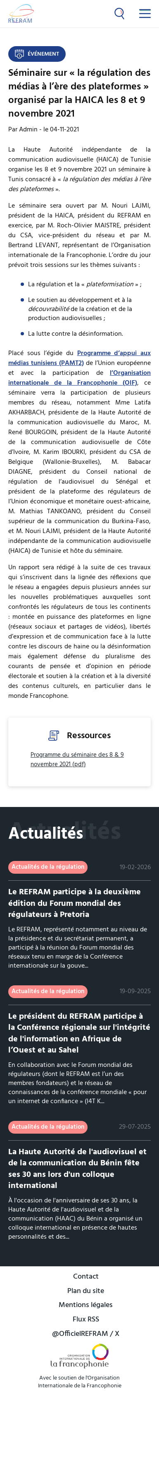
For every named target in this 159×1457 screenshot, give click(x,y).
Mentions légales (86, 1305)
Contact (86, 1277)
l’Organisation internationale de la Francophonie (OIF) (79, 378)
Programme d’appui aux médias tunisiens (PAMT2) (79, 358)
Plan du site (85, 1291)
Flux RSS (86, 1320)
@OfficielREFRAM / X (85, 1334)
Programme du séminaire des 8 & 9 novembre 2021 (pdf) (77, 760)
